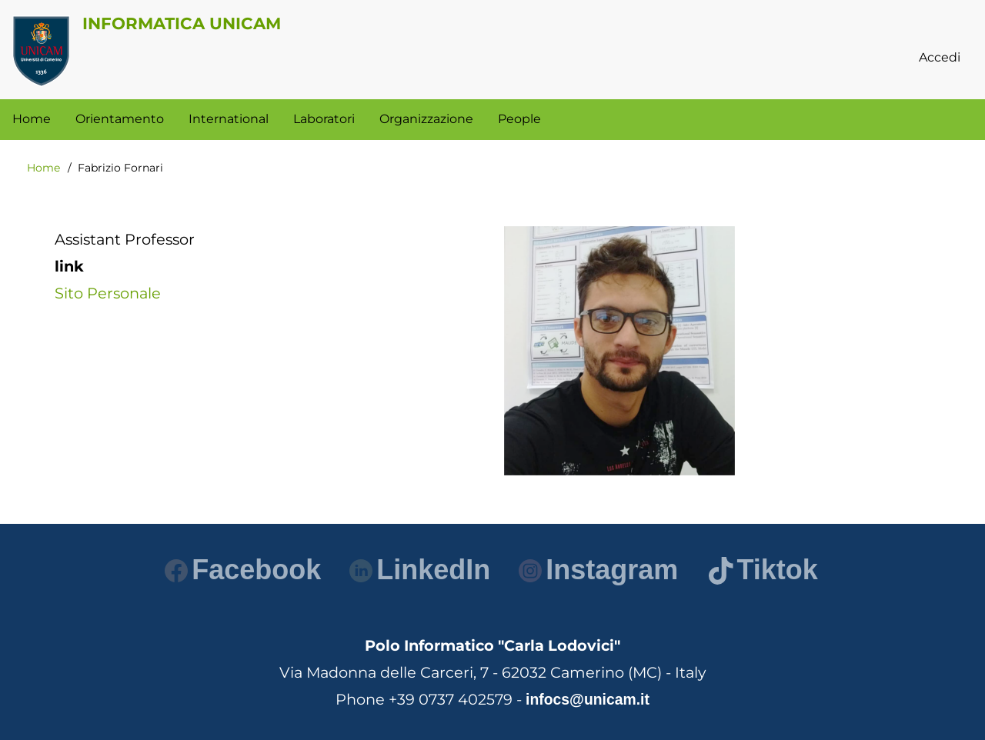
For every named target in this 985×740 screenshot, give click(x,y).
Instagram (598, 569)
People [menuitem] (519, 119)
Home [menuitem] (31, 119)
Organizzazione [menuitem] (426, 119)
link (69, 266)
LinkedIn (419, 569)
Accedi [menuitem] (939, 57)
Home (43, 168)
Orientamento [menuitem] (119, 119)
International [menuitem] (229, 119)
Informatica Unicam (181, 23)
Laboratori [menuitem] (324, 119)
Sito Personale (108, 293)
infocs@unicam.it (587, 699)
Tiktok (763, 569)
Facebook (243, 569)
